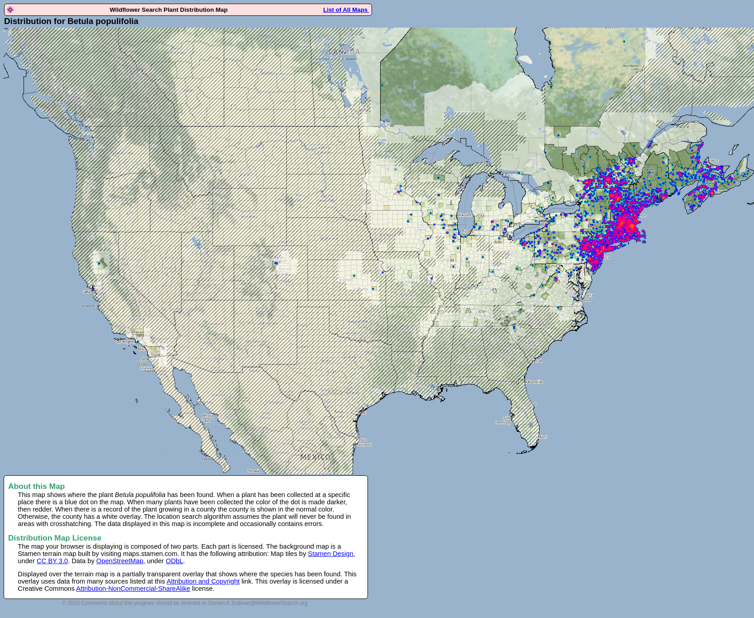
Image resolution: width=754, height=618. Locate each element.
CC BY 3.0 (52, 561)
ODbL (174, 561)
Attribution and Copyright (203, 581)
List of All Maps (346, 9)
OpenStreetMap (120, 561)
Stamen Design (330, 553)
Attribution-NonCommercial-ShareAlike (133, 588)
